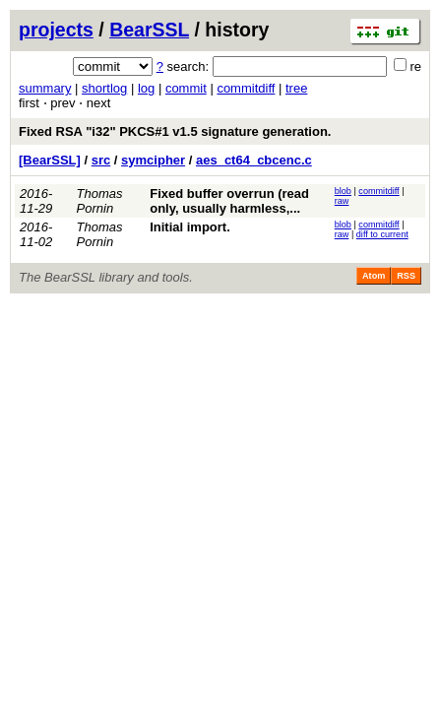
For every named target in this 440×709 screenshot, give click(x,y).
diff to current (382, 234)
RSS (406, 276)
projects (56, 29)
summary (45, 88)
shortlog (104, 88)
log (146, 88)
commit (186, 88)
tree (296, 88)
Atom (373, 276)
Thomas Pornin (100, 201)
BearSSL (149, 29)
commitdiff (246, 88)
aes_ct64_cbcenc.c (254, 160)
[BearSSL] (50, 160)
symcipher (153, 160)
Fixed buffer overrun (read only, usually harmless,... (229, 201)
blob (343, 191)
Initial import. (190, 227)
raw (342, 201)
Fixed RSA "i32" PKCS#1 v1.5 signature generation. (175, 131)
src (101, 160)
